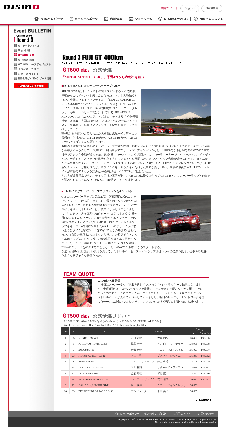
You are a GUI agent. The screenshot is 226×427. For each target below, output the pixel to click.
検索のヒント (169, 8)
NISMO (21, 7)
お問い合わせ (206, 413)
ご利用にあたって (183, 413)
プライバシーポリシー (126, 413)
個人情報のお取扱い (156, 413)
